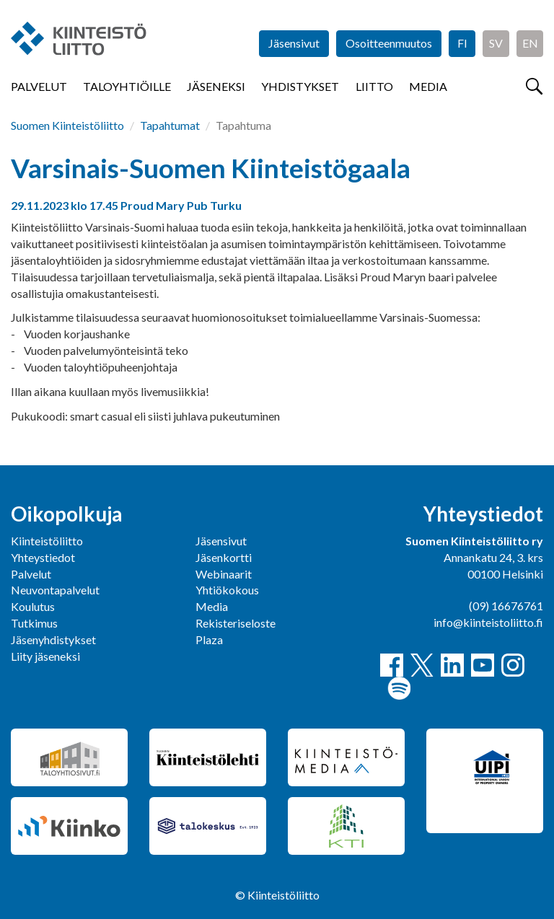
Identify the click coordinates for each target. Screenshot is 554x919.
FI (462, 43)
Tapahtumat (170, 125)
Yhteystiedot (43, 557)
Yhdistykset (300, 86)
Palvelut (39, 86)
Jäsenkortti (223, 557)
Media (428, 86)
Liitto (374, 86)
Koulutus (33, 606)
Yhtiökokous (227, 590)
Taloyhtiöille (127, 86)
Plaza (209, 639)
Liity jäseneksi (45, 656)
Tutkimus (34, 623)
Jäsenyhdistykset (53, 639)
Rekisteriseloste (235, 623)
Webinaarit (223, 574)
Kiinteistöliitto (47, 541)
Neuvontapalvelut (55, 590)
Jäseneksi (216, 86)
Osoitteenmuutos (389, 43)
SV (496, 43)
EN (530, 43)
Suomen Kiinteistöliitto (67, 125)
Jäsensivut (294, 43)
